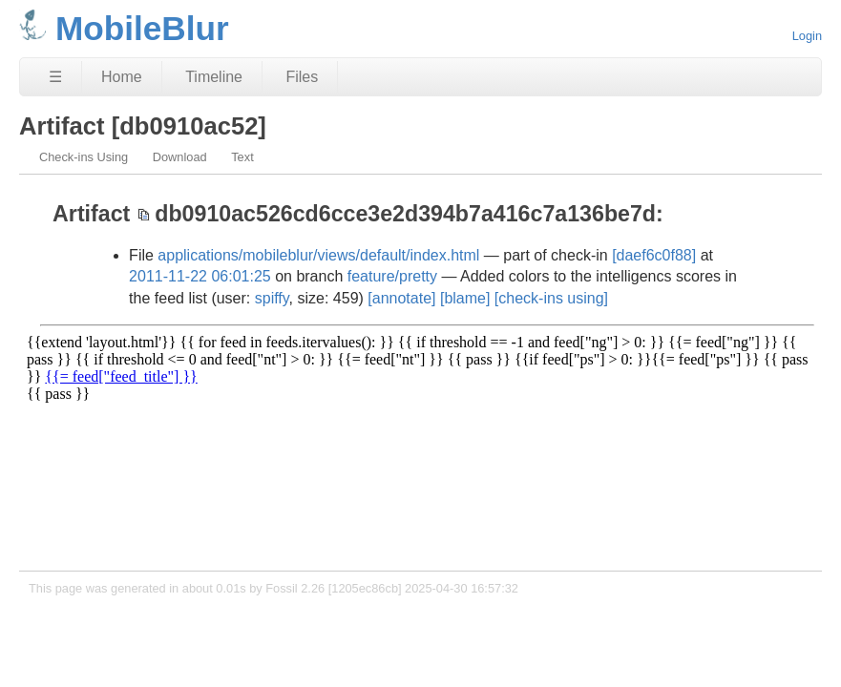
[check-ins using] (551, 298)
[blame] (465, 298)
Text (242, 157)
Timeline (213, 77)
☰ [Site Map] (55, 77)
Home (121, 77)
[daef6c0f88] (654, 255)
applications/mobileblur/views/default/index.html (318, 255)
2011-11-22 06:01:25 (200, 276)
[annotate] (401, 298)
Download (180, 157)
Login (807, 36)
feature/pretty (392, 276)
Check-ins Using (83, 157)
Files (301, 77)
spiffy (272, 298)
